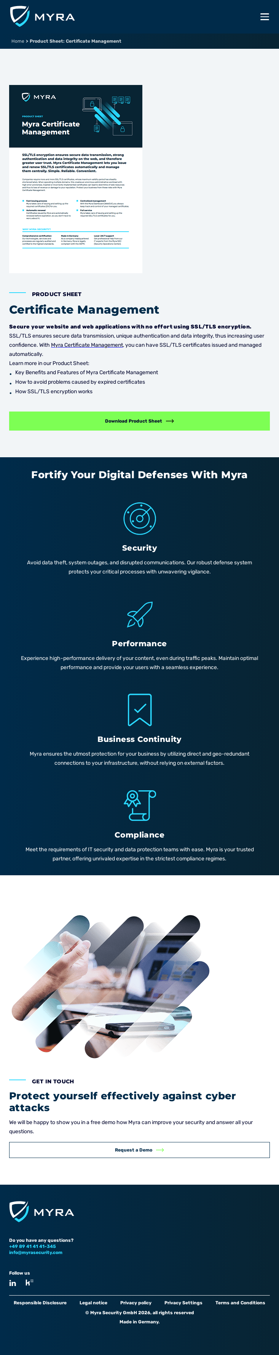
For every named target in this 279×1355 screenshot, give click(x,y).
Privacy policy (135, 1302)
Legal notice (93, 1302)
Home (17, 41)
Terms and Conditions (240, 1302)
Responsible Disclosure (40, 1302)
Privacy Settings (183, 1302)
